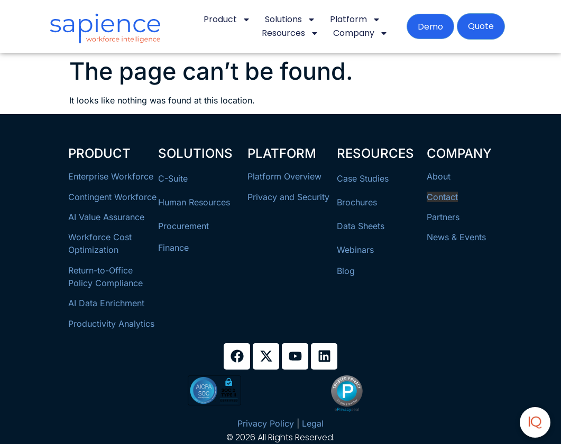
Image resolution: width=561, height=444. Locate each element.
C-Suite (173, 178)
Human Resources (194, 202)
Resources (290, 33)
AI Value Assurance (106, 217)
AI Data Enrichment (106, 303)
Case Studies (363, 178)
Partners (443, 217)
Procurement (183, 226)
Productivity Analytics (111, 323)
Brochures (357, 202)
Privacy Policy (265, 423)
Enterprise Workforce (110, 176)
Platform (355, 19)
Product (227, 19)
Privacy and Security (288, 197)
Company (360, 33)
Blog (346, 271)
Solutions (290, 19)
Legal (313, 423)
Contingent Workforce (112, 197)
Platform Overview (284, 176)
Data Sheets (360, 226)
